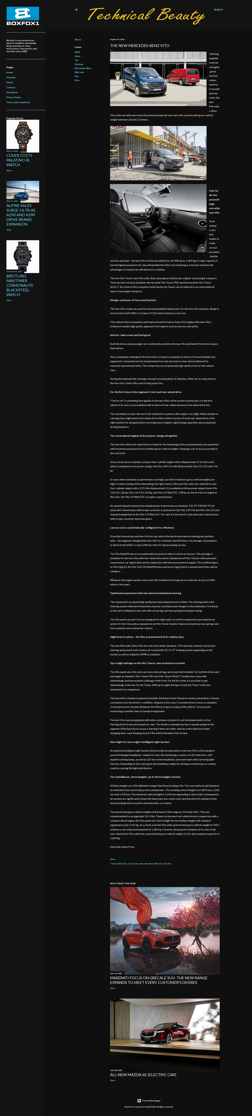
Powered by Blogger (149, 1101)
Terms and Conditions (18, 102)
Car (77, 60)
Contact (10, 87)
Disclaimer (12, 92)
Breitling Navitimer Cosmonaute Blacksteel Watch (19, 285)
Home (9, 72)
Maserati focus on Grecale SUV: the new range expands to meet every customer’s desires (158, 980)
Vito (77, 80)
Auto (77, 56)
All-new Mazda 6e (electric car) (143, 1074)
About (9, 82)
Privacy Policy (13, 97)
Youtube (10, 77)
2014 (77, 52)
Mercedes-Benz (83, 68)
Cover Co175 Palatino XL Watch (19, 160)
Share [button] (78, 39)
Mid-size (79, 72)
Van (77, 76)
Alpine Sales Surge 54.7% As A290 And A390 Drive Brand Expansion (20, 214)
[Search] (218, 10)
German (79, 64)
